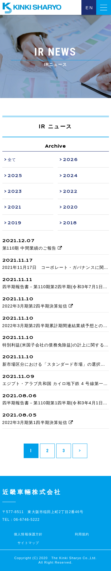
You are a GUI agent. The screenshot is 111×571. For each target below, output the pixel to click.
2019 (15, 222)
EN (90, 7)
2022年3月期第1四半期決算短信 (37, 422)
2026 (70, 159)
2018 (70, 222)
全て (12, 159)
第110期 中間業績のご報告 (32, 248)
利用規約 (82, 534)
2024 (70, 175)
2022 (70, 191)
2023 (15, 191)
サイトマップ (28, 543)
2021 (14, 207)
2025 (15, 175)
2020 (70, 207)
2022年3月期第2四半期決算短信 (37, 306)
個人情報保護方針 (28, 534)
